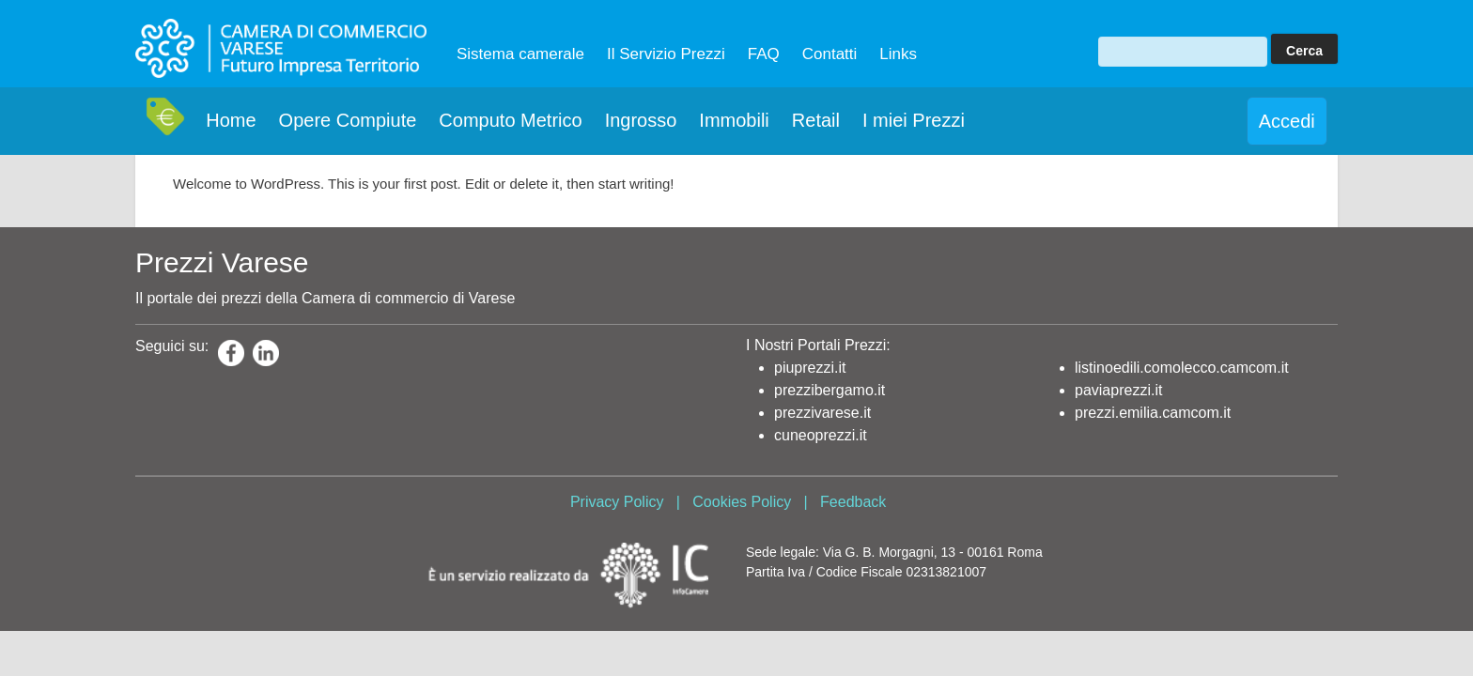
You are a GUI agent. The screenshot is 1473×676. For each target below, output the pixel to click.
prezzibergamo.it (829, 390)
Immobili (733, 120)
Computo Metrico (510, 120)
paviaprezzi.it (1118, 390)
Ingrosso (641, 120)
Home (231, 120)
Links (898, 54)
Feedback (853, 502)
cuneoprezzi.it (820, 435)
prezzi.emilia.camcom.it (1153, 413)
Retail (816, 120)
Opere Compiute (348, 120)
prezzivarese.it (822, 413)
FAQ (764, 54)
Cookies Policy (741, 502)
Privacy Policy (617, 502)
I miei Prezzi (913, 120)
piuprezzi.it (809, 368)
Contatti (830, 54)
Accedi (1287, 121)
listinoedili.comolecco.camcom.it (1182, 368)
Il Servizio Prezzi (666, 54)
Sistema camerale (520, 54)
